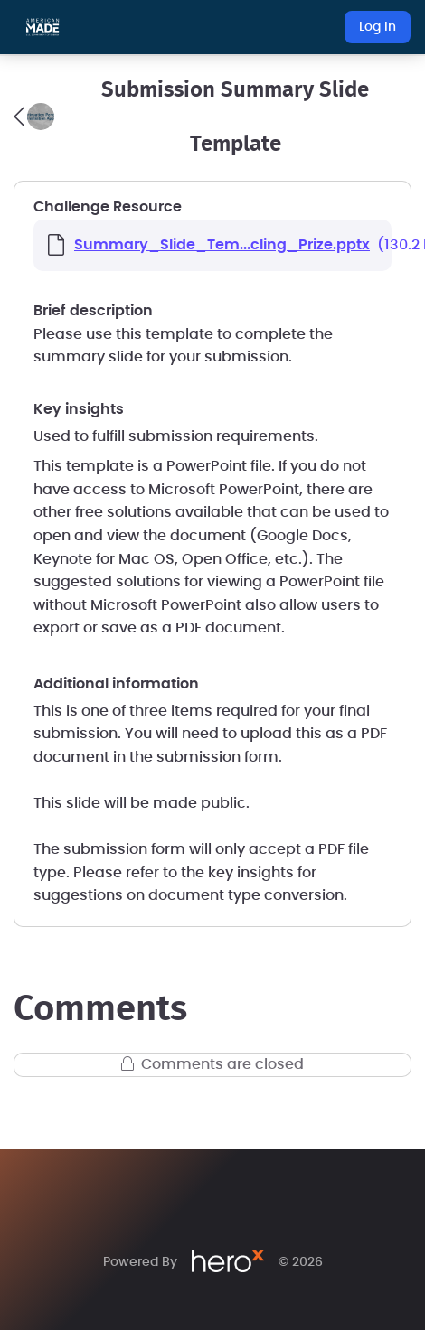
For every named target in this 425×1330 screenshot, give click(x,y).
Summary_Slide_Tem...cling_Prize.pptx (222, 245)
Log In (377, 27)
